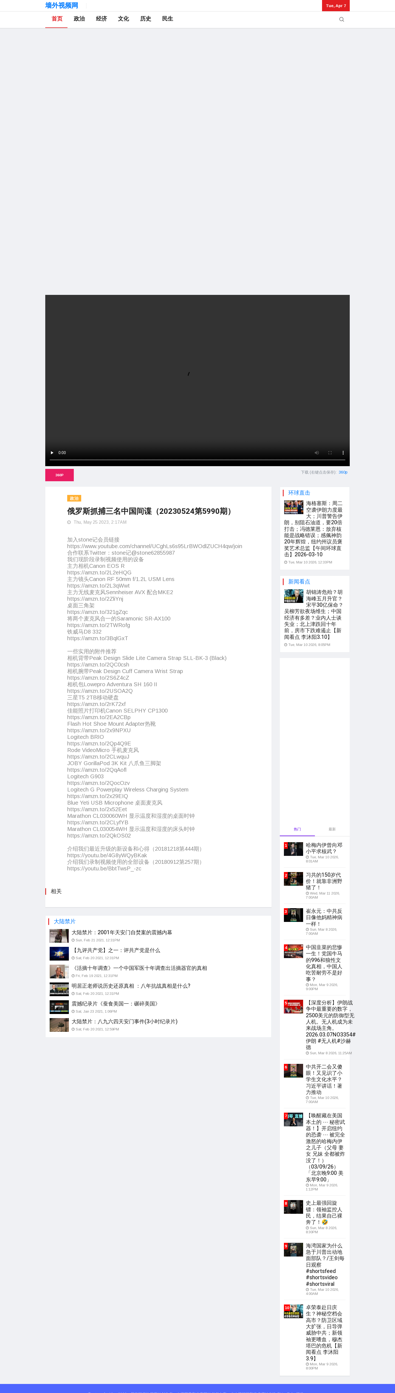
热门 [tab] (297, 826)
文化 (122, 20)
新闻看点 (299, 580)
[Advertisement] (197, 251)
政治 (78, 20)
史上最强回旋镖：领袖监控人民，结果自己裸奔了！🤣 (324, 1204)
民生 (165, 20)
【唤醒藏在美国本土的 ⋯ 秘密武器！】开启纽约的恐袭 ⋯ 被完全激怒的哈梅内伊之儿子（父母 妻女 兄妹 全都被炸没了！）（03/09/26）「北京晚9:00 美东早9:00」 (325, 1140)
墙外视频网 (61, 5)
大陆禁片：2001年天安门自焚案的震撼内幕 (122, 932)
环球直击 (299, 493)
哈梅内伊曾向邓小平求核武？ (324, 846)
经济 (100, 20)
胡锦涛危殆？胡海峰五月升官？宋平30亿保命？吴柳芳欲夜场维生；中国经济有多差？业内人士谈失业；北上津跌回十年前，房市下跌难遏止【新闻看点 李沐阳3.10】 (313, 613)
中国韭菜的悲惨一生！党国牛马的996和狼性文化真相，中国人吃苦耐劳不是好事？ (324, 959)
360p (59, 475)
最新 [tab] (332, 826)
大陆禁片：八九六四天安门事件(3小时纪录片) (124, 1021)
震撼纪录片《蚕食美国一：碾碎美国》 (116, 1003)
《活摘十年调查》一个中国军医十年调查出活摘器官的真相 (139, 968)
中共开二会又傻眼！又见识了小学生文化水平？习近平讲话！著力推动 (324, 1073)
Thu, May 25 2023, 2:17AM (96, 522)
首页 (56, 20)
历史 (144, 20)
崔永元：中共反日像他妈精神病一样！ (324, 914)
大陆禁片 (65, 921)
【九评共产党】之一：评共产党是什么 (116, 950)
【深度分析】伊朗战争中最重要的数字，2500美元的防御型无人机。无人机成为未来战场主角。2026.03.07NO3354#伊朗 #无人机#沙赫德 (330, 1020)
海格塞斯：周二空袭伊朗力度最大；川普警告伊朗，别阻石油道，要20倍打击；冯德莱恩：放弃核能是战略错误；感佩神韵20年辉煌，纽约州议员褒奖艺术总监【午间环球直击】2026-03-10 (313, 528)
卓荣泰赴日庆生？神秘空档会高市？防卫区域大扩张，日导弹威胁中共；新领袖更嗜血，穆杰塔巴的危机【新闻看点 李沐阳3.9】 (324, 1322)
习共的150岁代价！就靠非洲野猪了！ (324, 878)
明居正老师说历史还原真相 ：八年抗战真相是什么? (131, 985)
